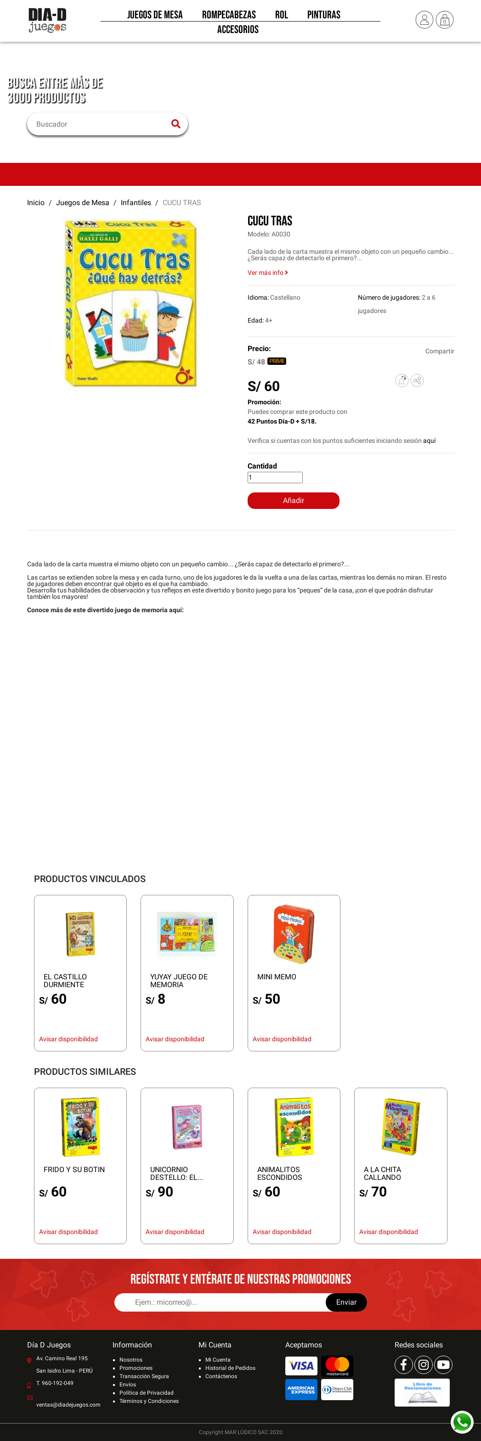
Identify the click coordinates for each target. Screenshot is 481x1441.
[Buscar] (101, 124)
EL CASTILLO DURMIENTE (65, 980)
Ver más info (268, 272)
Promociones (136, 1368)
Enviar (346, 1302)
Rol (281, 17)
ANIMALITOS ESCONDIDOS (279, 1173)
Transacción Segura (144, 1376)
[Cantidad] (275, 477)
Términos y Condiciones (149, 1401)
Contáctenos (221, 1376)
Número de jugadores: (389, 297)
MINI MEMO (276, 976)
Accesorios (238, 32)
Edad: (256, 320)
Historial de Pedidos (230, 1368)
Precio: (259, 348)
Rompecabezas (229, 17)
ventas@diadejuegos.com (68, 1405)
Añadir (293, 500)
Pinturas (323, 17)
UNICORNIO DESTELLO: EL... (176, 1173)
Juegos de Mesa (155, 17)
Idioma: (258, 297)
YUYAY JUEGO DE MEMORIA (179, 980)
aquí (429, 440)
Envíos (127, 1384)
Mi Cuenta (218, 1360)
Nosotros (130, 1360)
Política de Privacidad (146, 1393)
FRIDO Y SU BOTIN (74, 1169)
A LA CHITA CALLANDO (382, 1173)
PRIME (276, 360)
